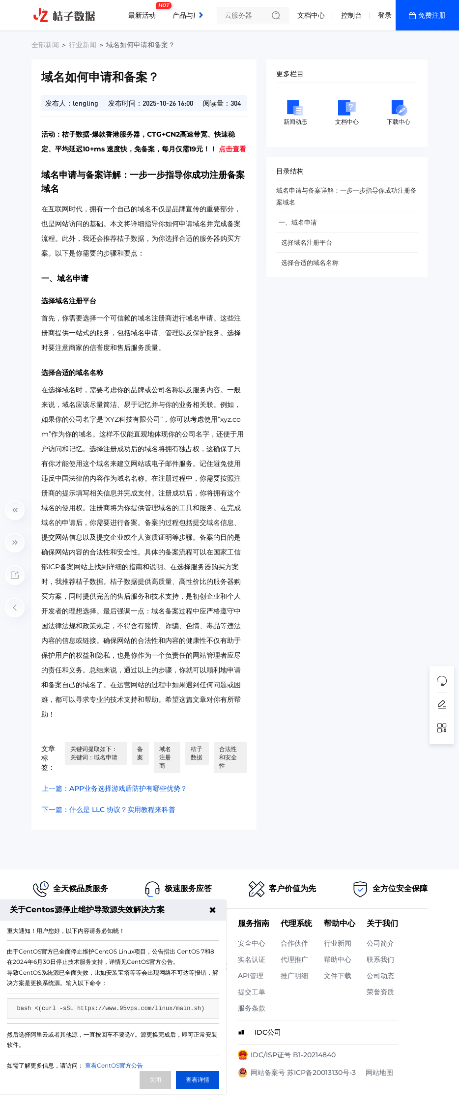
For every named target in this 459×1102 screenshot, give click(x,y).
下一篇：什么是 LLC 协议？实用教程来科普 (108, 809)
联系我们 (380, 959)
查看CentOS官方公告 (114, 1065)
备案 (140, 753)
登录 (385, 15)
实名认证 (251, 959)
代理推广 (294, 959)
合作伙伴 (294, 943)
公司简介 (380, 943)
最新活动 (144, 11)
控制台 (351, 15)
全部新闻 (45, 44)
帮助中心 (337, 959)
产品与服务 (189, 15)
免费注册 (432, 15)
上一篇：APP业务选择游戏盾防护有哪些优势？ (114, 788)
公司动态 (380, 975)
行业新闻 (82, 44)
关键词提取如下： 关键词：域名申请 (93, 753)
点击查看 (232, 149)
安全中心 (251, 943)
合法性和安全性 (228, 757)
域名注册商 (165, 757)
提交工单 (251, 991)
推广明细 (294, 975)
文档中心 (311, 15)
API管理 (250, 975)
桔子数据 (196, 753)
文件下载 (337, 975)
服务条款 (251, 1008)
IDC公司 (268, 1032)
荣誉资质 (380, 991)
